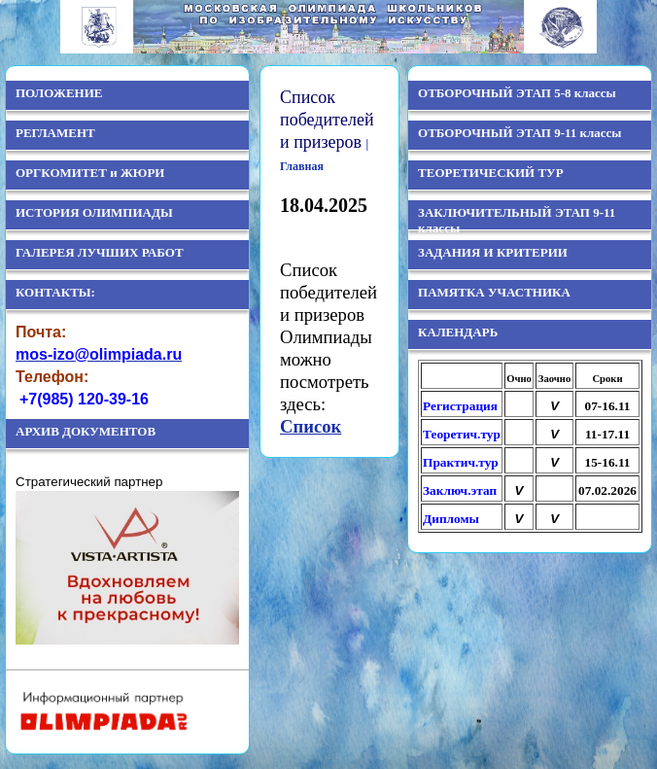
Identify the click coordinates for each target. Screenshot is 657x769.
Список (310, 426)
